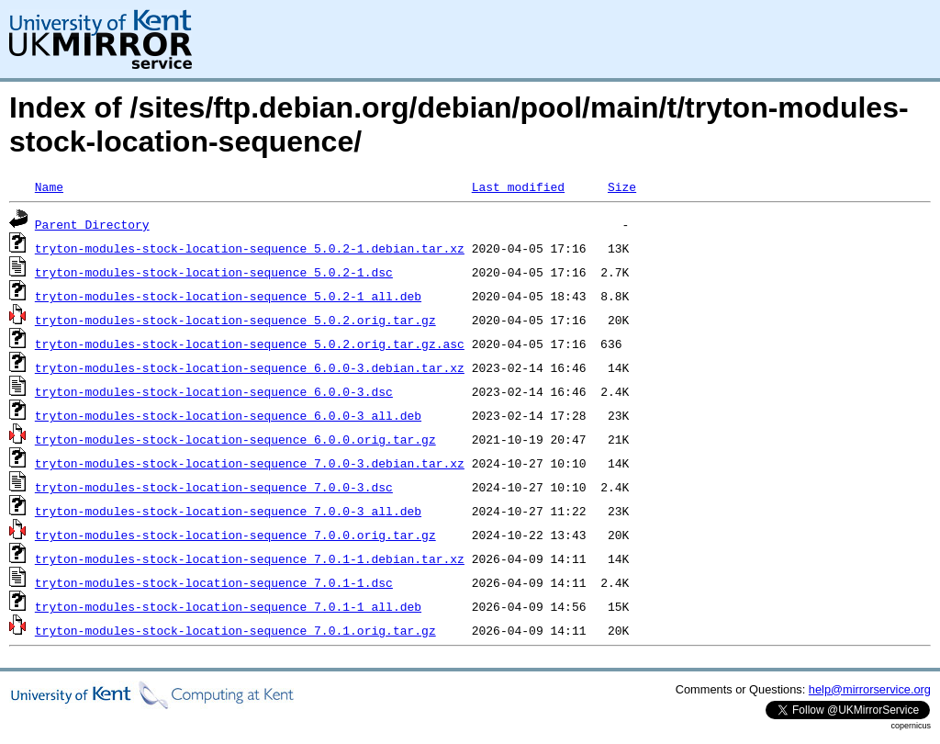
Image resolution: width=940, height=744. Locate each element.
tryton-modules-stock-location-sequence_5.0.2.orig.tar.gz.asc (249, 343)
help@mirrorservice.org (870, 689)
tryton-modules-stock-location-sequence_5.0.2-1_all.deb (228, 295)
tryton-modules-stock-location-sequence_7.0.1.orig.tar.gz (235, 630)
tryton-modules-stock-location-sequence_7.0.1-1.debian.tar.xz (249, 558)
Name (49, 186)
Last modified (518, 186)
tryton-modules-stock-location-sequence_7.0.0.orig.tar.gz (235, 534)
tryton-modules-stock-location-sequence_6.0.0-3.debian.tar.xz (249, 367)
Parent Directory (92, 224)
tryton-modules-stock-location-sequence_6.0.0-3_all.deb (228, 415)
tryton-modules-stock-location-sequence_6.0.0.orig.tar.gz (235, 439)
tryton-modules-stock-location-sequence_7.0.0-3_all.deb (228, 510)
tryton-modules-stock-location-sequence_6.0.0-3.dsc (214, 391)
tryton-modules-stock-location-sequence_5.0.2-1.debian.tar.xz (249, 248)
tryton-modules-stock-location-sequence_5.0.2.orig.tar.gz (235, 319)
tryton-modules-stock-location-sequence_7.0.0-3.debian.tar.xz (249, 463)
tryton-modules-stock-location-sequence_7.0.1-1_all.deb (228, 606)
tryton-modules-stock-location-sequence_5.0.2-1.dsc (214, 272)
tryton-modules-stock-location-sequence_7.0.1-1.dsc (214, 582)
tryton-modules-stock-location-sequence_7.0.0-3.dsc (214, 487)
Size (622, 186)
